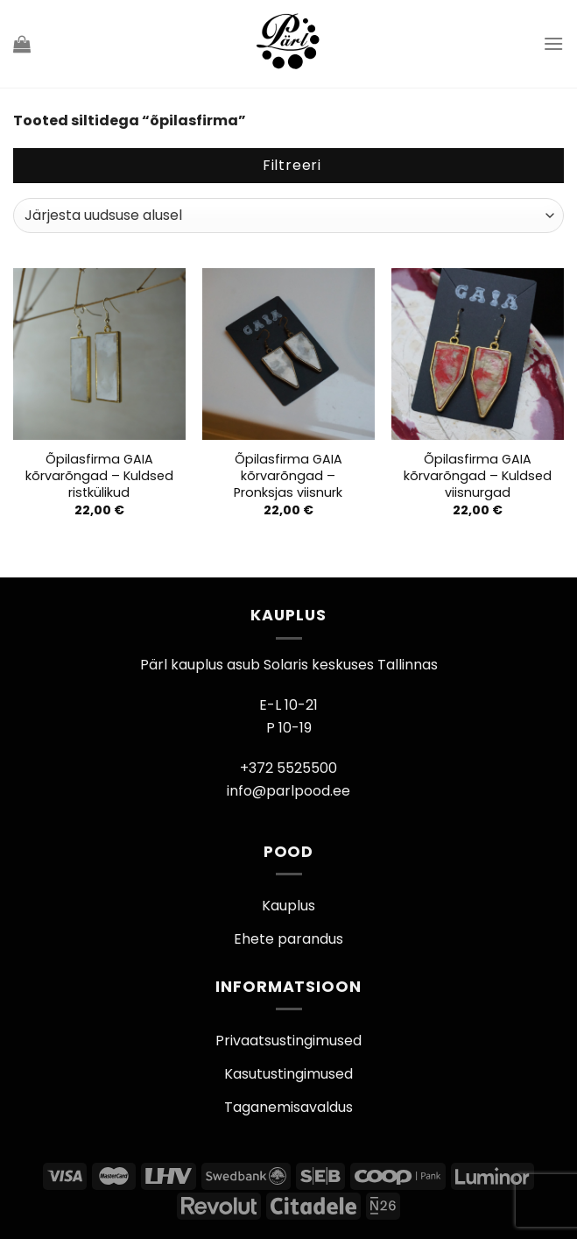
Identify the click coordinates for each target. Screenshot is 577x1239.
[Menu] (553, 43)
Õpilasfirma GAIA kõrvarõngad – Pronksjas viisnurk (288, 475)
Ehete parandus (288, 939)
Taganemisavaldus (288, 1107)
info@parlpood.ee (288, 791)
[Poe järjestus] (288, 215)
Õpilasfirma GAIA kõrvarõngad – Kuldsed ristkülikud (99, 475)
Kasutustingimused (288, 1074)
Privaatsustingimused (288, 1040)
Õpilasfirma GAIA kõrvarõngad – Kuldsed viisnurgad (478, 475)
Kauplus (288, 906)
